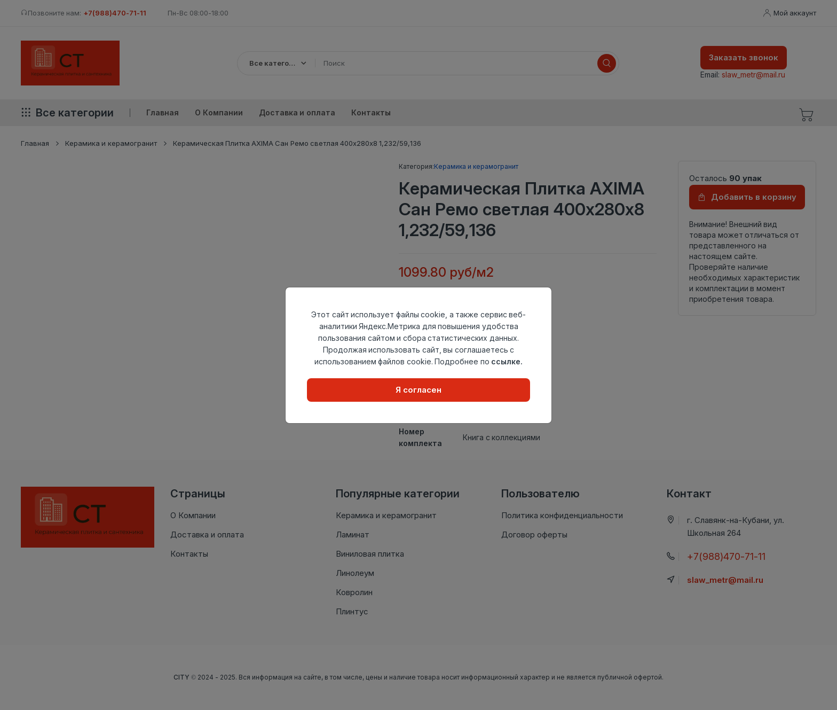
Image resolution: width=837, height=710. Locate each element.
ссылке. (507, 361)
